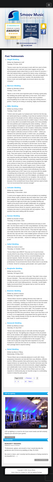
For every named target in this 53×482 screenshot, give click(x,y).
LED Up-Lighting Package (35, 472)
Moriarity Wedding (13, 444)
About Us (17, 472)
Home (13, 472)
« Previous (28, 378)
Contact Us (24, 472)
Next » (31, 381)
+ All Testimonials (41, 460)
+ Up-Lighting (10, 437)
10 (25, 381)
